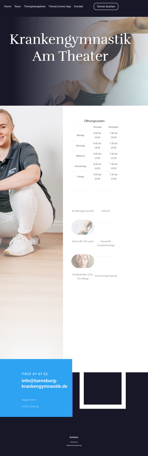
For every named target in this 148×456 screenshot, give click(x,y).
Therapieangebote (34, 6)
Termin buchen (106, 6)
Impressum (74, 442)
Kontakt (78, 6)
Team (17, 6)
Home (7, 6)
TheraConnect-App (60, 6)
